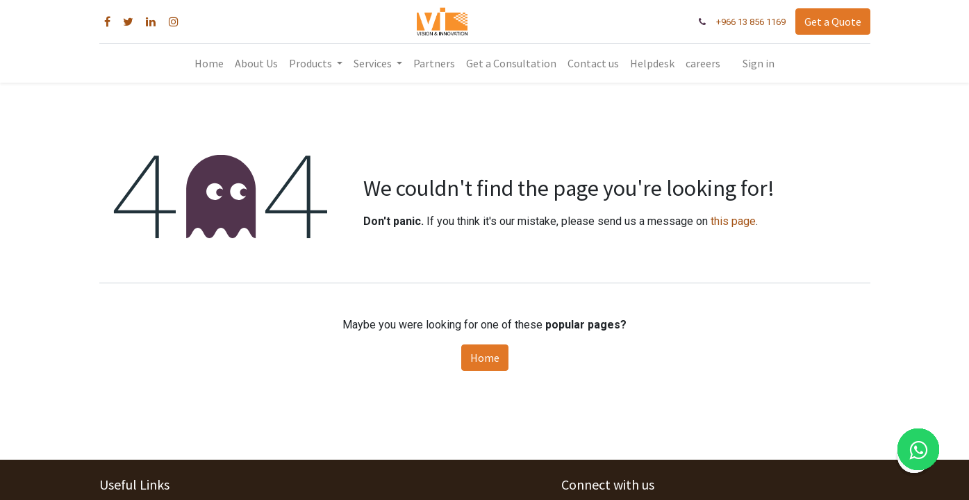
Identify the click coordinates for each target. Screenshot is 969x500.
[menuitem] (209, 63)
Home (484, 358)
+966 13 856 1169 (751, 22)
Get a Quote (832, 21)
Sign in (759, 63)
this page (733, 221)
